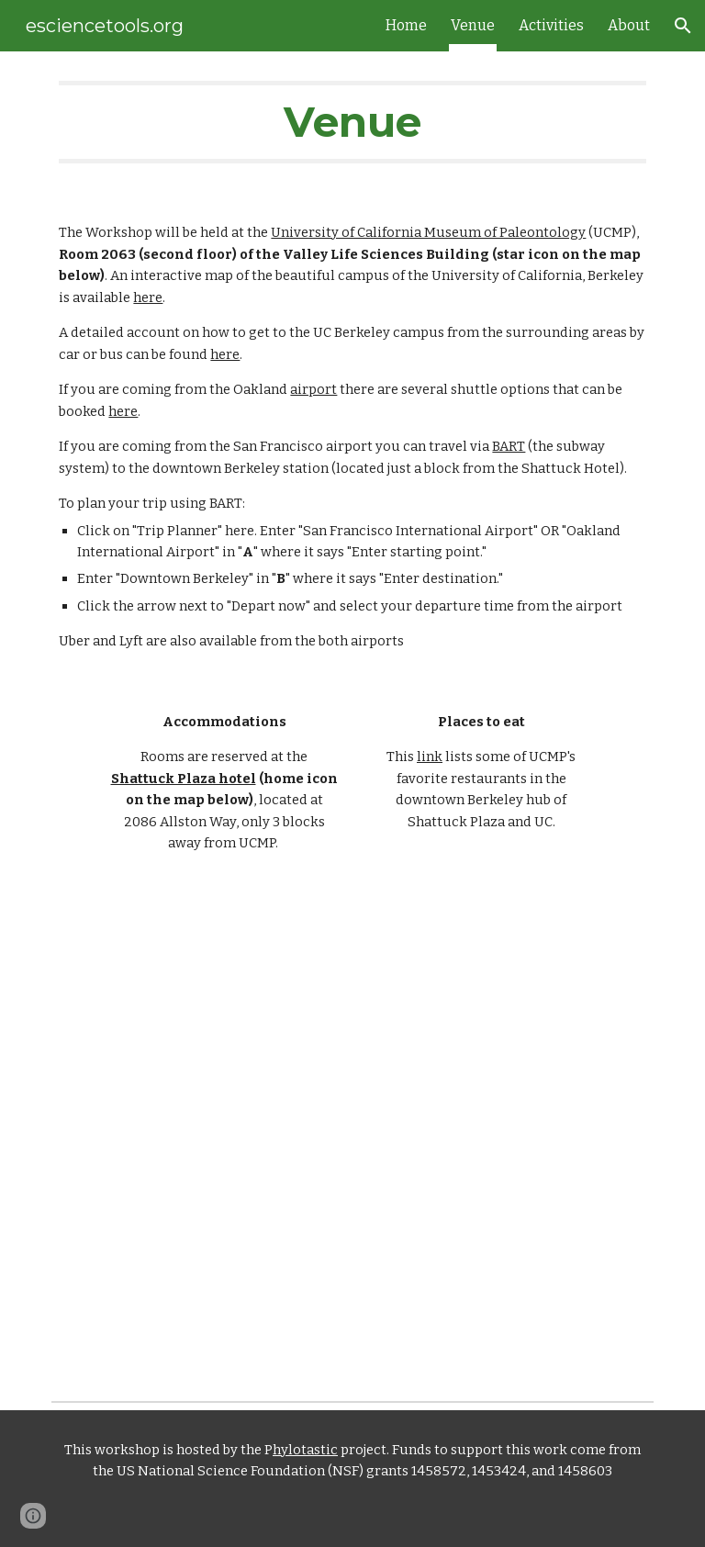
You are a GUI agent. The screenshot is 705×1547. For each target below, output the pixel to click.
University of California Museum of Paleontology (428, 232)
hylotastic (305, 1449)
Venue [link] (473, 25)
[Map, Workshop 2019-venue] (352, 1099)
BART (508, 446)
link (429, 756)
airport (313, 389)
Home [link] (406, 25)
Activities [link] (551, 25)
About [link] (629, 25)
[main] (352, 122)
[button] (683, 26)
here (147, 297)
